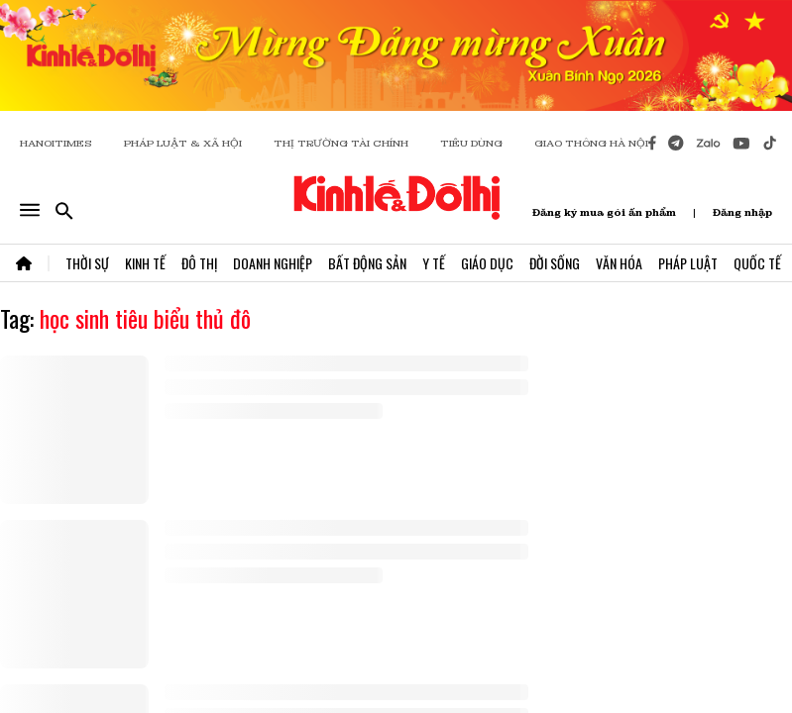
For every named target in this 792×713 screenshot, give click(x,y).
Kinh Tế (145, 263)
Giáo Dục (487, 263)
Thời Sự (87, 263)
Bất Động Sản (367, 263)
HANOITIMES (56, 143)
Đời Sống (554, 263)
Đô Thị (199, 263)
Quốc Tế (757, 263)
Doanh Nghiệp (272, 263)
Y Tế (433, 263)
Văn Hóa (619, 263)
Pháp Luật (688, 263)
